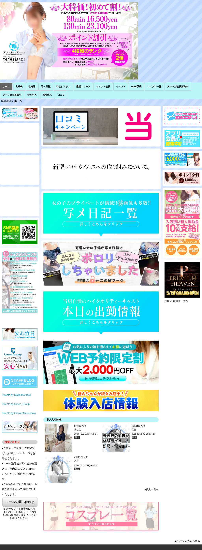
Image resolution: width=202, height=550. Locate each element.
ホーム (6, 86)
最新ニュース (83, 86)
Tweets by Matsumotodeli (16, 394)
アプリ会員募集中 (12, 94)
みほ (76, 461)
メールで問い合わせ (20, 502)
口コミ (61, 94)
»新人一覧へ (151, 489)
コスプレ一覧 (154, 86)
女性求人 (32, 94)
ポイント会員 (103, 86)
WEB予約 (136, 86)
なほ (134, 429)
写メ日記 (45, 86)
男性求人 (47, 94)
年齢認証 (6, 101)
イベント (120, 86)
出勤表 (18, 86)
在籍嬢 (31, 86)
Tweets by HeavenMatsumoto (19, 413)
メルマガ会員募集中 (177, 86)
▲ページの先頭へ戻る (187, 540)
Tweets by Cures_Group (16, 403)
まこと (77, 429)
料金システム (63, 86)
